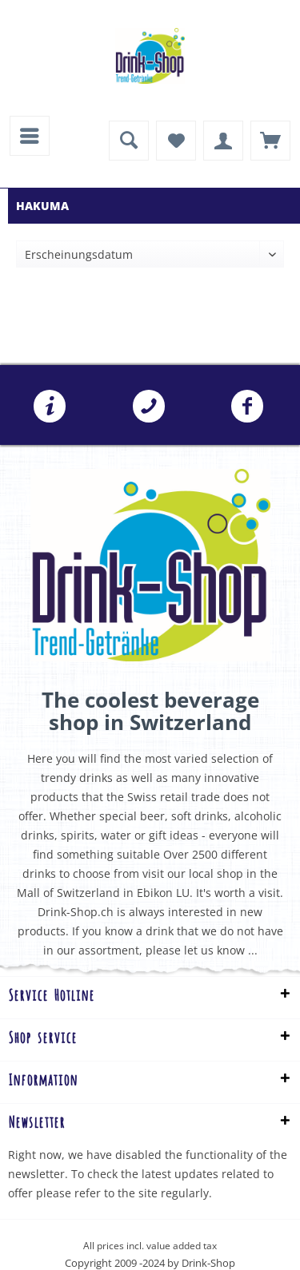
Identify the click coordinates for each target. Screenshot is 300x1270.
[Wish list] (176, 141)
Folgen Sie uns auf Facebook (247, 406)
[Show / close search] (129, 141)
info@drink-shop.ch (50, 406)
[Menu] (30, 136)
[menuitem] (30, 136)
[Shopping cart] (270, 141)
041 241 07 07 (149, 406)
